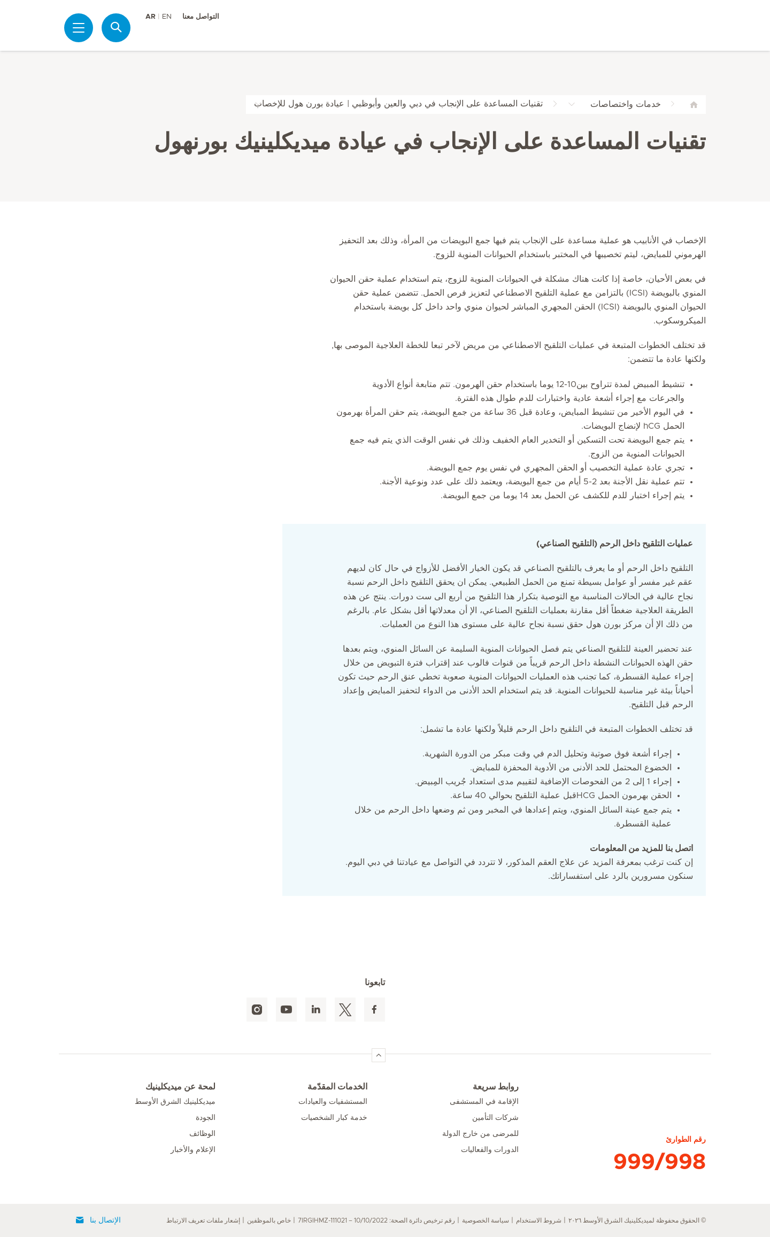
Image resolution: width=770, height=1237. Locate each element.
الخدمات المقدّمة (337, 1087)
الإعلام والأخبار (193, 1150)
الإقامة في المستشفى (484, 1101)
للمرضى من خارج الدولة (480, 1134)
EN (167, 16)
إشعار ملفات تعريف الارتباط (203, 1220)
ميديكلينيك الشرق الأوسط (175, 1101)
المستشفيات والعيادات (332, 1101)
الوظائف (202, 1134)
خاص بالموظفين (269, 1220)
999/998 (659, 1162)
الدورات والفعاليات (490, 1150)
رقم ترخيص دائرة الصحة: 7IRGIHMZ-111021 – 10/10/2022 (376, 1220)
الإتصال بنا (98, 1220)
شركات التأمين (495, 1118)
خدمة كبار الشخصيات (334, 1118)
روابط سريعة (496, 1087)
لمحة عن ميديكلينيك (180, 1087)
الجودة (205, 1118)
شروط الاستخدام (538, 1220)
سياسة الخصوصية (485, 1220)
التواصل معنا (200, 16)
